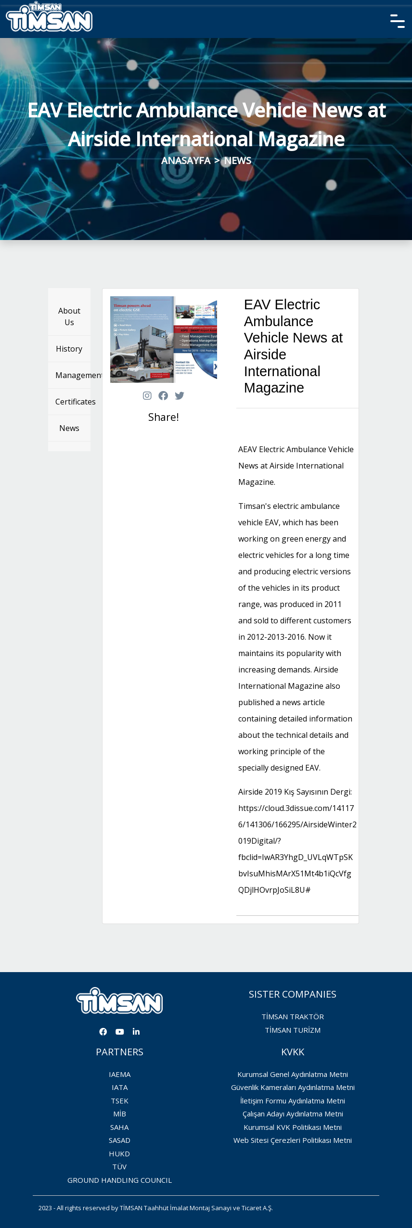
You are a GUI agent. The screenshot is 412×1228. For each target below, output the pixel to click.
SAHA (119, 1127)
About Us (69, 316)
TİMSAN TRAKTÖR (292, 1016)
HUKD (119, 1153)
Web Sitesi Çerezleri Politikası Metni (292, 1140)
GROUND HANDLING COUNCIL (119, 1180)
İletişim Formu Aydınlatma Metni (292, 1100)
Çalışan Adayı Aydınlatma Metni (293, 1113)
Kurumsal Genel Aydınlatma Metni (292, 1074)
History (69, 348)
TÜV (119, 1166)
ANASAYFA (185, 160)
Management (72, 375)
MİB (119, 1113)
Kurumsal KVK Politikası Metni (293, 1127)
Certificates (72, 401)
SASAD (119, 1140)
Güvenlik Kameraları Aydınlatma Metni (293, 1087)
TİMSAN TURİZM (293, 1030)
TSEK (120, 1100)
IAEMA (119, 1074)
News (69, 428)
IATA (120, 1087)
